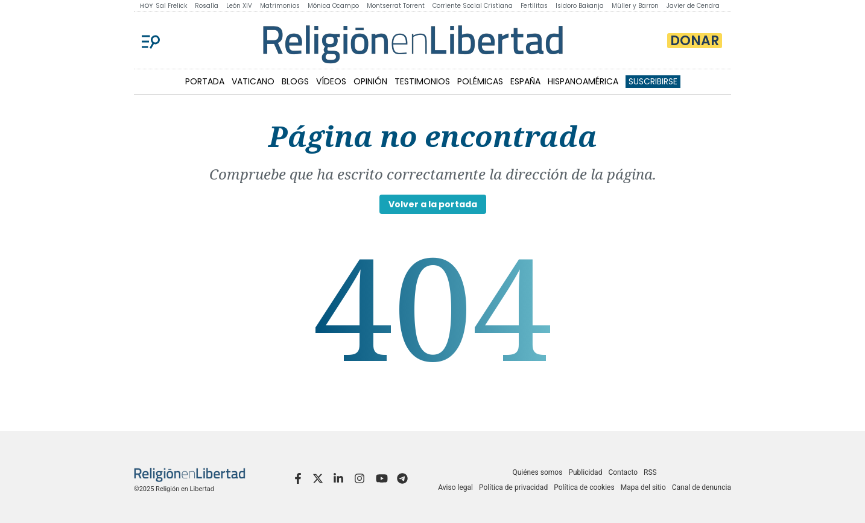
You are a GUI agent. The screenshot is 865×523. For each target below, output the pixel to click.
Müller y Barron (635, 5)
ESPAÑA (525, 81)
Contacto (623, 472)
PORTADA (204, 81)
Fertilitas (534, 5)
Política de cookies (584, 487)
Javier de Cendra (693, 5)
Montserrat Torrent (396, 5)
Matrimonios (280, 5)
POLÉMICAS (480, 81)
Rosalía (206, 5)
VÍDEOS (331, 81)
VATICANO (253, 81)
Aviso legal (455, 487)
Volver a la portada (432, 204)
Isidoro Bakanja (580, 5)
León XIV (239, 5)
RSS (650, 472)
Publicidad (585, 472)
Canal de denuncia (701, 487)
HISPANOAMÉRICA (583, 81)
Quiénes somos (537, 472)
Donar (694, 40)
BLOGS (295, 81)
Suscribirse (653, 81)
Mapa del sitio (643, 487)
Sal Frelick (171, 5)
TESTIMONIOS (422, 81)
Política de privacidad (513, 487)
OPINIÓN (370, 81)
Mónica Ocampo (333, 5)
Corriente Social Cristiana (473, 5)
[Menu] (151, 40)
